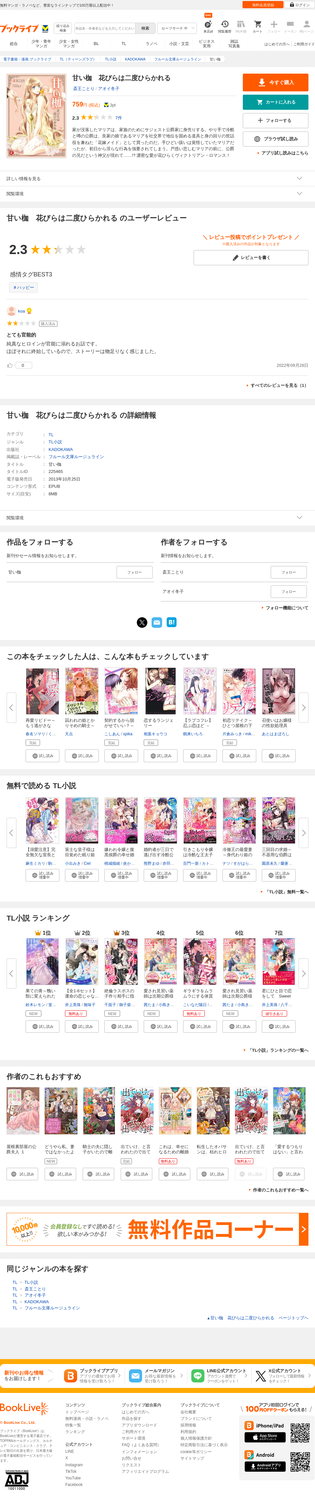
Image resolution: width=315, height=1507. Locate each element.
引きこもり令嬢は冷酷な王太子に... (198, 854)
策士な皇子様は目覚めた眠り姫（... (80, 854)
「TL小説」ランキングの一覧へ (278, 1050)
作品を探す (131, 1418)
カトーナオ (211, 863)
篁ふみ (54, 1004)
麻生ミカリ (35, 863)
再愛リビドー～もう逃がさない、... (40, 725)
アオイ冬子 (108, 88)
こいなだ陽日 (195, 1004)
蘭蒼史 (286, 863)
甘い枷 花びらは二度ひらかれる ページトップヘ (257, 1317)
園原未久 (270, 863)
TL (123, 43)
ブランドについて (196, 1418)
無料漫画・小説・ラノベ (87, 1418)
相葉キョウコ (155, 734)
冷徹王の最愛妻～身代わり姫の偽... (237, 854)
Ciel (87, 863)
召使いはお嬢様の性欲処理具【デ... (277, 725)
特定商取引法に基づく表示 (204, 1445)
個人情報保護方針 (196, 1438)
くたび (54, 734)
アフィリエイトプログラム (145, 1471)
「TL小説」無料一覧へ (286, 891)
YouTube (73, 1478)
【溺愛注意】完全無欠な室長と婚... (40, 854)
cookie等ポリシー (196, 1451)
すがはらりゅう (247, 863)
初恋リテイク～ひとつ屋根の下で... (237, 725)
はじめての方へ (277, 44)
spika (127, 734)
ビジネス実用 (207, 43)
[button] (42, 755)
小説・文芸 (179, 43)
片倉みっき (232, 734)
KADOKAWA (61, 449)
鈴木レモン (35, 1004)
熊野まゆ (151, 863)
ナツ (226, 863)
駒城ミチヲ (58, 863)
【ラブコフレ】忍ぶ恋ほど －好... (198, 725)
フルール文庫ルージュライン (76, 456)
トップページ (77, 1412)
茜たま (150, 1004)
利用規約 (188, 1431)
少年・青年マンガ (41, 43)
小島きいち (168, 1004)
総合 (14, 43)
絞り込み (63, 28)
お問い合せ (131, 1458)
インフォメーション (139, 1451)
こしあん (112, 734)
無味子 (89, 1004)
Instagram (74, 1465)
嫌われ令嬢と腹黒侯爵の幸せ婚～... (119, 854)
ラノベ (152, 43)
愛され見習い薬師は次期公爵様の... (159, 996)
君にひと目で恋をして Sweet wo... (277, 996)
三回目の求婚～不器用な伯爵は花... (277, 854)
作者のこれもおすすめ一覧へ (280, 1190)
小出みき (73, 863)
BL (96, 43)
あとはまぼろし (275, 734)
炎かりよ (131, 863)
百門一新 (191, 863)
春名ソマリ (35, 734)
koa (21, 311)
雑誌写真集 (234, 43)
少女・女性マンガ (69, 43)
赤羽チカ (170, 863)
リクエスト (131, 1465)
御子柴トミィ (131, 1004)
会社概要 (188, 1412)
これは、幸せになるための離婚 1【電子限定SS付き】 (176, 1154)
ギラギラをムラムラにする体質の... (198, 996)
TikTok (70, 1471)
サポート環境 (133, 1438)
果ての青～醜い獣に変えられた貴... (40, 996)
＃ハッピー (23, 287)
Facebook (74, 1484)
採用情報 (188, 1425)
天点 (69, 734)
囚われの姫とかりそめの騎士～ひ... (80, 725)
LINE (69, 1451)
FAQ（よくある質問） (141, 1445)
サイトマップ (192, 1458)
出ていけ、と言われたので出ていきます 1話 (250, 1152)
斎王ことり (83, 88)
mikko (250, 734)
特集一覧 (73, 1425)
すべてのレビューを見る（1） (279, 385)
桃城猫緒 (112, 863)
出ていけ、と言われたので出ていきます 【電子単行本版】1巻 (136, 1154)
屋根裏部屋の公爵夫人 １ (21, 1149)
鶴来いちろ (193, 734)
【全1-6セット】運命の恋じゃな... (81, 993)
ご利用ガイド (304, 44)
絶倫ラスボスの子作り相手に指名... (119, 996)
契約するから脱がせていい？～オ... (119, 725)
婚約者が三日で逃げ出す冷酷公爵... (159, 854)
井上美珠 (73, 1004)
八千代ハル (290, 1004)
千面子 (110, 1004)
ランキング (75, 1431)
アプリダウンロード (139, 1425)
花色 (214, 1004)
